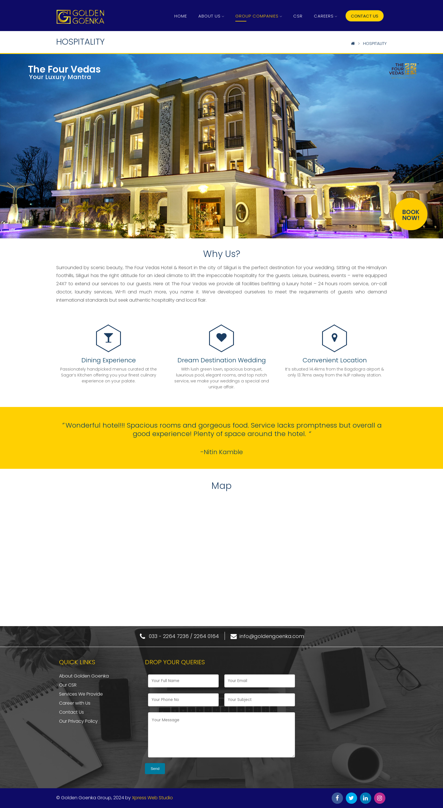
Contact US (364, 16)
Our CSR (68, 685)
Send (155, 768)
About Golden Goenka (84, 676)
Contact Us (71, 712)
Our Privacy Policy (78, 721)
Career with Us (74, 703)
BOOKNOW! (411, 215)
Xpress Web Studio (152, 797)
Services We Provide (81, 694)
